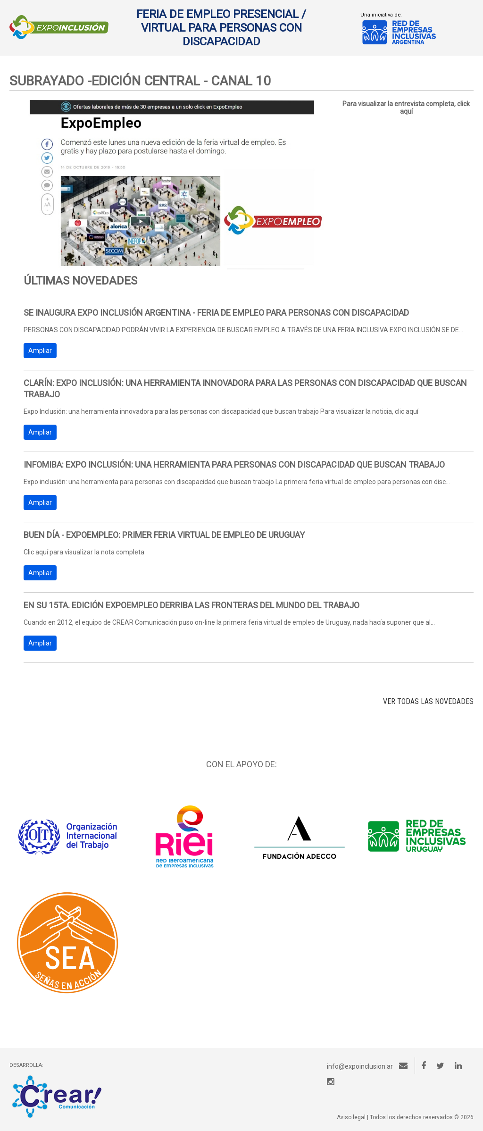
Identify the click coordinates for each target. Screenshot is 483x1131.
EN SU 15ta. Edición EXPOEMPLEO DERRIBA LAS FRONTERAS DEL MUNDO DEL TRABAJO (191, 605)
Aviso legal (351, 1117)
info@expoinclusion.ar (367, 1066)
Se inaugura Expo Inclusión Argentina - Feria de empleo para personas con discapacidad (216, 313)
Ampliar (40, 350)
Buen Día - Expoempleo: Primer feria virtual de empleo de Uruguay (164, 535)
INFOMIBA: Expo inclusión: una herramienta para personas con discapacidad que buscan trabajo (234, 464)
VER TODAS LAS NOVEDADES (428, 701)
